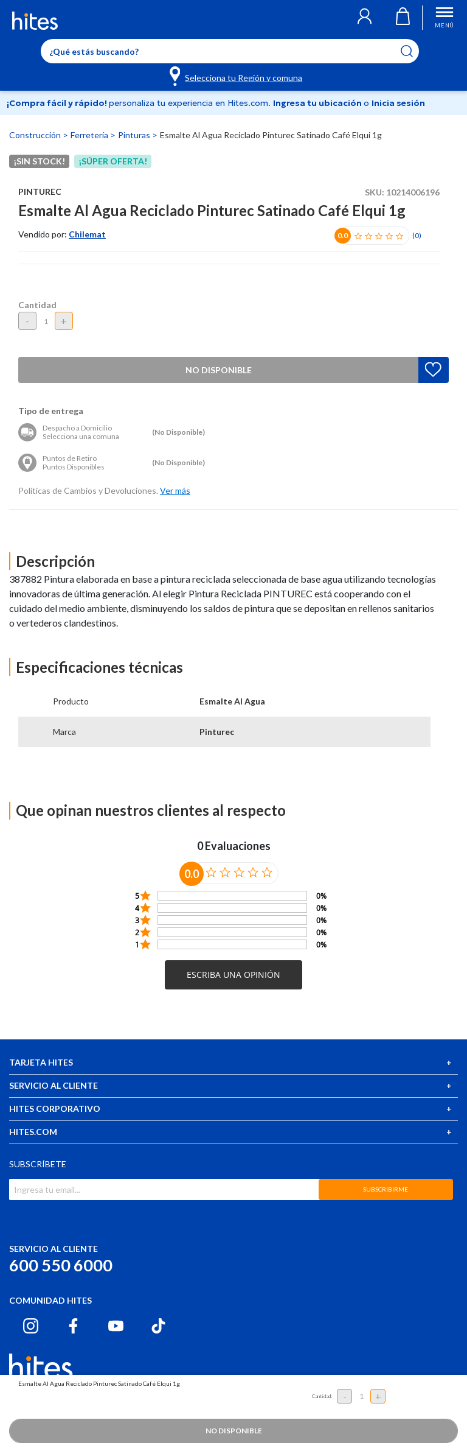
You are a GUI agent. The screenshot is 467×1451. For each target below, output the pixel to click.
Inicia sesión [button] (398, 102)
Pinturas (135, 135)
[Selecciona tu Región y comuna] (237, 75)
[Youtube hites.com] (115, 1325)
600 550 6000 (60, 1265)
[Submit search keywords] (414, 51)
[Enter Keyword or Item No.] (230, 51)
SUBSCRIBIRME (385, 1189)
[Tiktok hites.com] (158, 1325)
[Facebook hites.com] (73, 1325)
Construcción (36, 135)
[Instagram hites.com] (30, 1325)
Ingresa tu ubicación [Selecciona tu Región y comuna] (318, 102)
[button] (365, 17)
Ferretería (90, 135)
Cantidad (37, 305)
